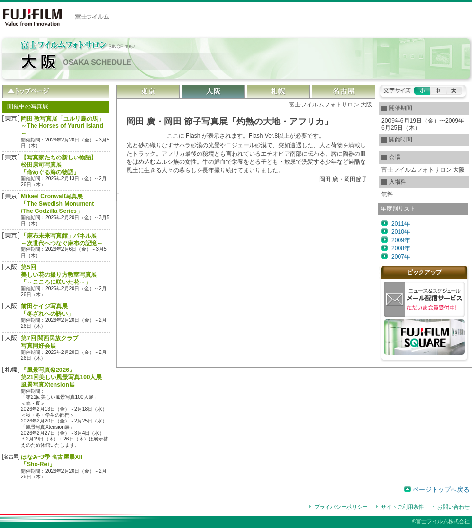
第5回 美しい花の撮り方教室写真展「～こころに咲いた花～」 (59, 274)
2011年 (400, 223)
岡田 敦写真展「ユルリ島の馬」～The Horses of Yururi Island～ (62, 126)
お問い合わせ (453, 507)
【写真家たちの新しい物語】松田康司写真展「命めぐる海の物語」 (59, 165)
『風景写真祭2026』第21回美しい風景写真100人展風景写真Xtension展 (61, 377)
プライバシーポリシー (341, 507)
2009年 (400, 240)
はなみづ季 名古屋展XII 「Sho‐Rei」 (51, 461)
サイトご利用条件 (402, 507)
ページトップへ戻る (441, 489)
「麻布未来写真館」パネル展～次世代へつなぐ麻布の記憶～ (62, 239)
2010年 (400, 232)
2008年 (400, 248)
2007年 (400, 256)
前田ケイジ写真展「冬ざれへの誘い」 (47, 310)
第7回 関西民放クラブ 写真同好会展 (49, 342)
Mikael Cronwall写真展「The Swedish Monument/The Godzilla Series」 (57, 203)
